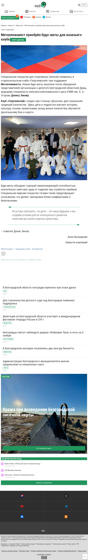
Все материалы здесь (44, 448)
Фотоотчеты (76, 11)
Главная (10, 11)
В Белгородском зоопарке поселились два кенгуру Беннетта (38, 348)
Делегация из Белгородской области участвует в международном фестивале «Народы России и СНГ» (41, 318)
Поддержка (40, 554)
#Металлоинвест (7, 249)
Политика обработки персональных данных (43, 551)
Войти (84, 5)
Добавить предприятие (44, 483)
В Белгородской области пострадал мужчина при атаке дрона (39, 287)
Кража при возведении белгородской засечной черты (39, 412)
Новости (30, 11)
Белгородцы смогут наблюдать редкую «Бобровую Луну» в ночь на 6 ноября (43, 334)
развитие (48, 554)
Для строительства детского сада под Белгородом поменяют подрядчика (39, 302)
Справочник (52, 11)
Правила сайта (82, 551)
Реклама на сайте (24, 551)
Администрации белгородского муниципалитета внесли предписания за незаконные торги (36, 363)
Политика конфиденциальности (67, 551)
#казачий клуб (37, 249)
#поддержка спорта (22, 249)
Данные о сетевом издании (9, 551)
